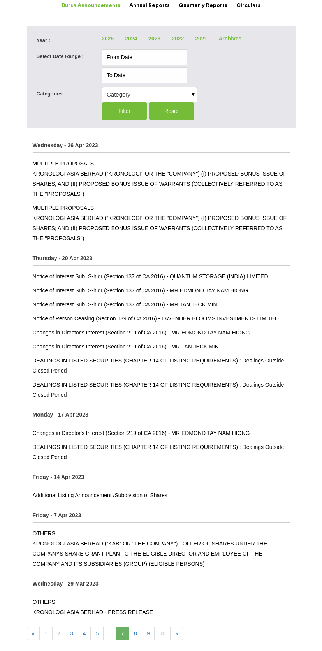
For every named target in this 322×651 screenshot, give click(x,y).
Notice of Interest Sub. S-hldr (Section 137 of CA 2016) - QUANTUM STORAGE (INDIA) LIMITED (150, 276)
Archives (229, 38)
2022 (178, 38)
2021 (201, 38)
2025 (108, 38)
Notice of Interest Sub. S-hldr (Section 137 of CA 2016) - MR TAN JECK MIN (125, 304)
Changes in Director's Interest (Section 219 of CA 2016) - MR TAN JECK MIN (126, 346)
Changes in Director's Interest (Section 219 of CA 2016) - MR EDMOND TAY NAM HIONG (141, 332)
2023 (154, 38)
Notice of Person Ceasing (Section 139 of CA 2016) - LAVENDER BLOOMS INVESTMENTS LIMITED (156, 318)
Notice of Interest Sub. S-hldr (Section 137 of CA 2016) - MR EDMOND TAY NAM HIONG (140, 290)
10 (162, 633)
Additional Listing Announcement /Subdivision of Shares (100, 495)
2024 (131, 38)
